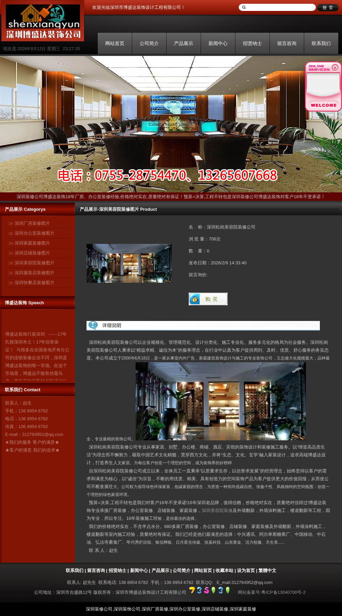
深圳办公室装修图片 (35, 233)
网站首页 (114, 43)
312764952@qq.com (42, 434)
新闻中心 (218, 43)
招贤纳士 (252, 43)
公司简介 (149, 43)
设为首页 (246, 570)
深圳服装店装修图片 (35, 272)
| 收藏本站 (222, 570)
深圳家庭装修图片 (32, 243)
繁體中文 (267, 570)
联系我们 (321, 43)
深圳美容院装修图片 (35, 262)
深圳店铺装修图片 (32, 252)
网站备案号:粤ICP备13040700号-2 (272, 592)
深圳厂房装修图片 (32, 223)
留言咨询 (286, 43)
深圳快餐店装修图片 (35, 282)
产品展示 (183, 43)
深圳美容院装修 (217, 510)
